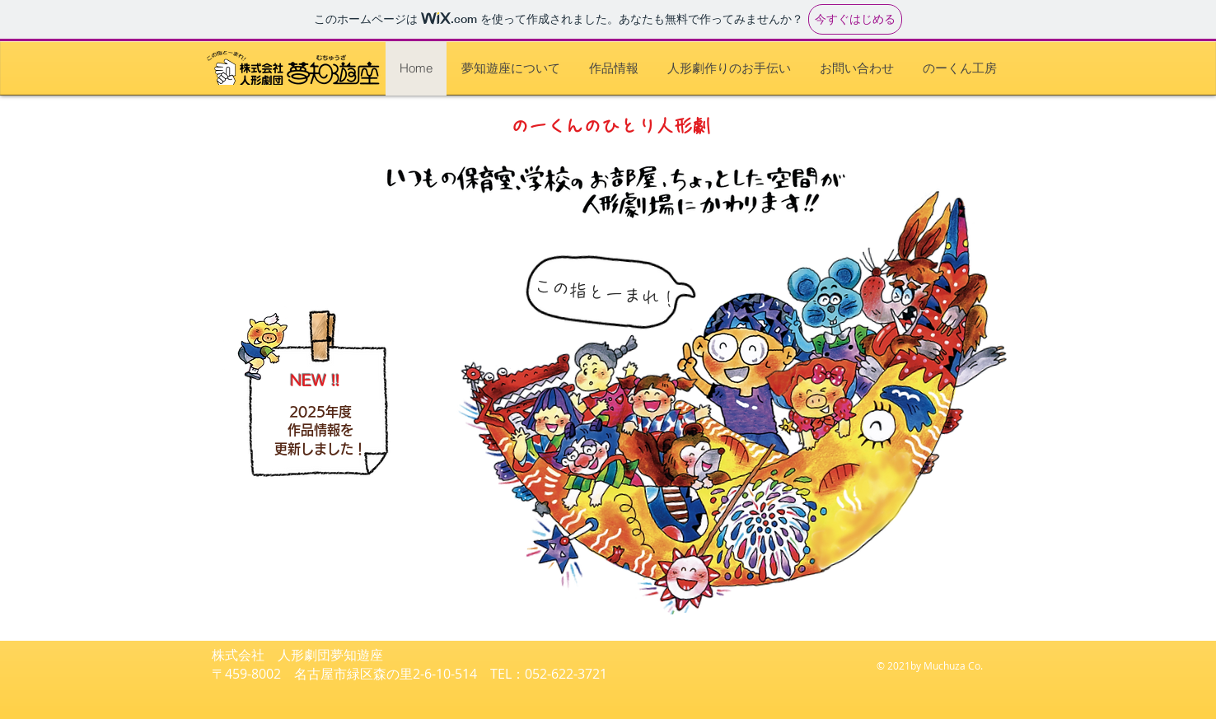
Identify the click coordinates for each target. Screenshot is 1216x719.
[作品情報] (81, 102)
